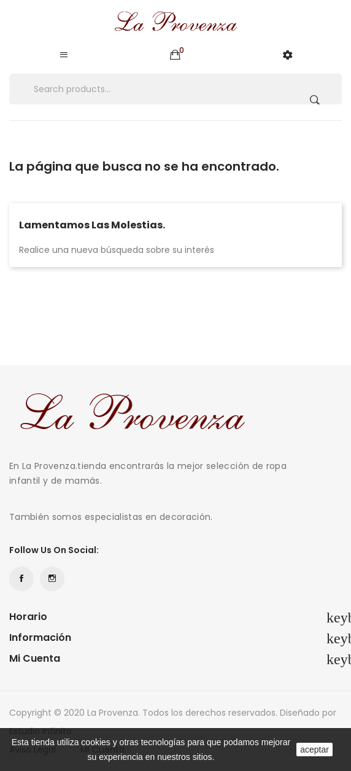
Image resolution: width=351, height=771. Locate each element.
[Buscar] (175, 89)
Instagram (52, 579)
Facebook (21, 579)
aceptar (314, 749)
